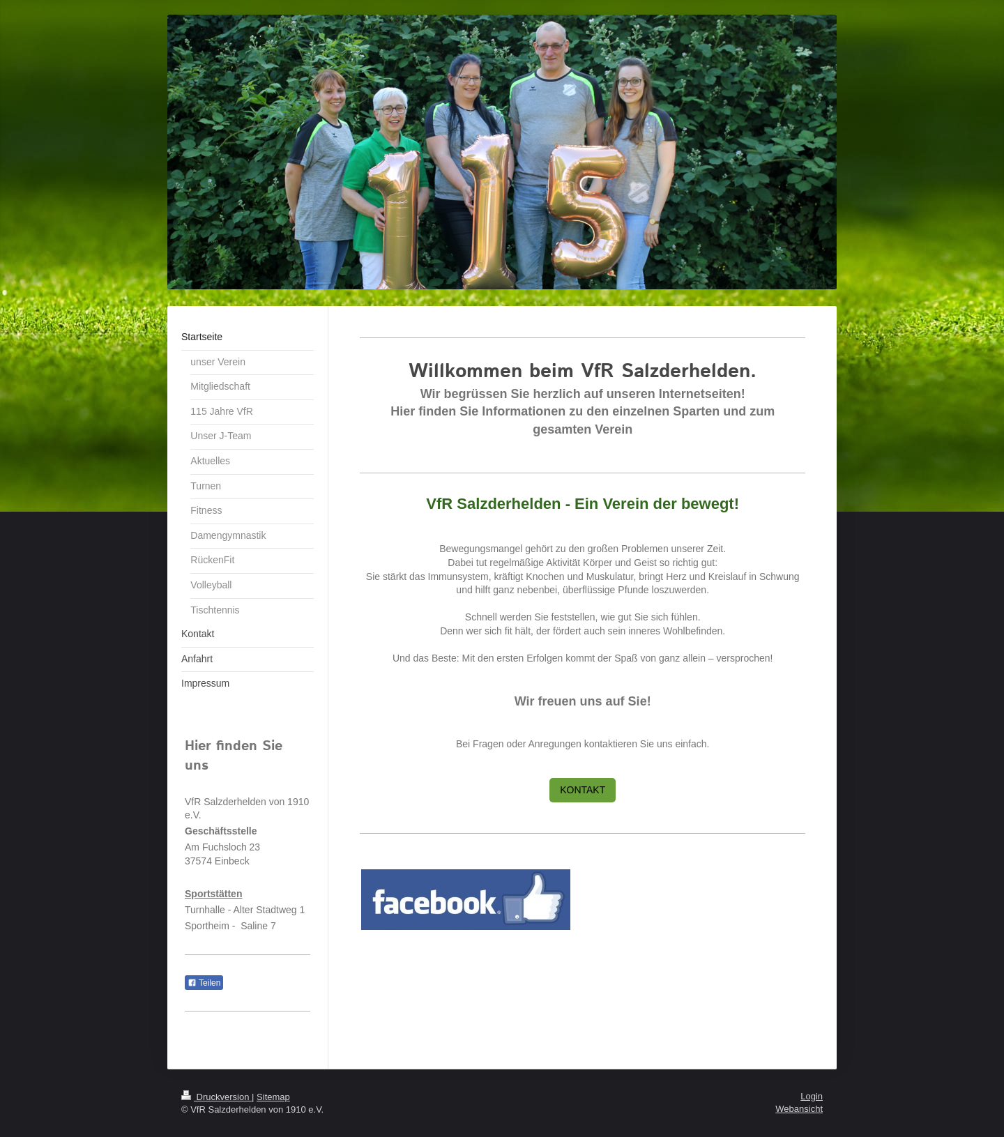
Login (811, 1096)
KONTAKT (582, 789)
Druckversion (216, 1097)
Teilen (204, 983)
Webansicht (799, 1109)
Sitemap (273, 1097)
